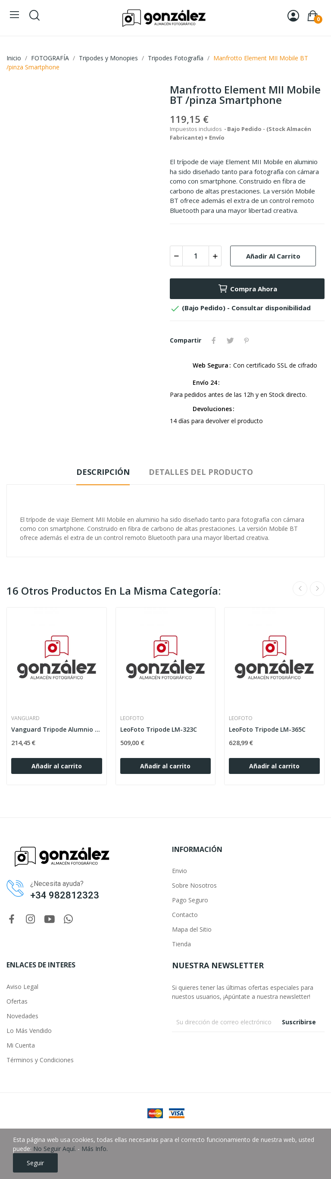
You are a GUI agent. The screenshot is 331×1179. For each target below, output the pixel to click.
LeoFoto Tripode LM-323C (158, 729)
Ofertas (17, 1001)
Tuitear (230, 340)
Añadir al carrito (273, 256)
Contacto (185, 915)
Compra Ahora (247, 289)
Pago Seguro (190, 900)
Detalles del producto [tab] (201, 472)
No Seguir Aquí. (54, 1149)
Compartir (214, 340)
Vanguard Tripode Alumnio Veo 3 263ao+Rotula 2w (56, 729)
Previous (300, 588)
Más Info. (94, 1149)
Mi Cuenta (20, 1045)
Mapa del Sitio (192, 929)
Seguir (35, 1163)
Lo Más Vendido (29, 1030)
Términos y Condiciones (40, 1060)
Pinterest (246, 340)
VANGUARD (25, 718)
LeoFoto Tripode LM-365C (267, 729)
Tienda (181, 944)
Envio (179, 871)
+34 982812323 (64, 895)
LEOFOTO (132, 718)
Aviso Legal (22, 986)
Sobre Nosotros (194, 885)
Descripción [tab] (103, 472)
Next (317, 588)
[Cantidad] (196, 256)
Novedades (22, 1016)
